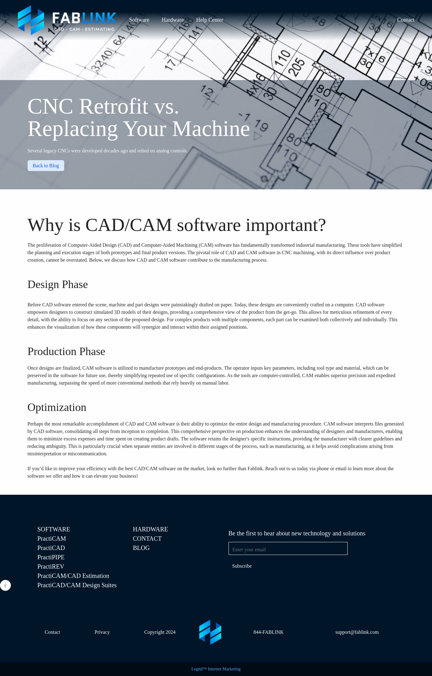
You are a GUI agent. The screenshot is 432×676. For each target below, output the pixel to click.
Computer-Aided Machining (169, 245)
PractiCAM (52, 538)
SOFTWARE (54, 529)
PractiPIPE (51, 557)
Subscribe (242, 566)
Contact (406, 20)
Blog (141, 547)
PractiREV (51, 566)
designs (46, 368)
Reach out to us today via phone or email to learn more (319, 468)
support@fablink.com (357, 632)
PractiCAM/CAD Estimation (73, 575)
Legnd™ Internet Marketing (215, 669)
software (223, 245)
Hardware (173, 20)
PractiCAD (51, 547)
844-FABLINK (268, 632)
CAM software (97, 368)
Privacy (102, 632)
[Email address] (288, 548)
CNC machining (298, 252)
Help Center (209, 20)
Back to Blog (46, 165)
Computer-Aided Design (92, 245)
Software (139, 20)
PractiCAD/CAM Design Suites (77, 585)
